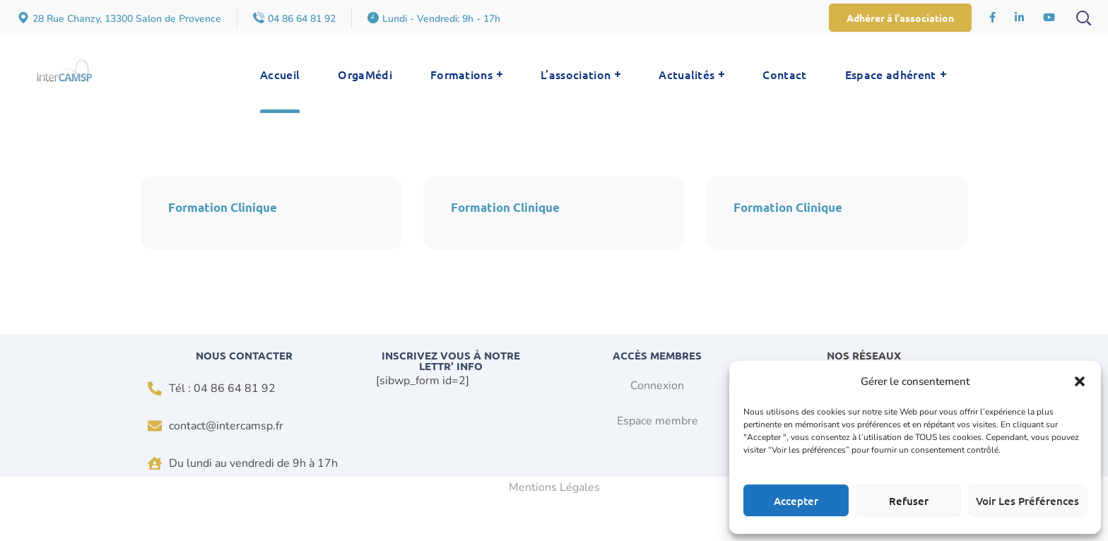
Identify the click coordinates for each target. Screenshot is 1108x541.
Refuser (909, 501)
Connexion (657, 386)
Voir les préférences (1027, 501)
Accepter (796, 501)
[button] (1080, 381)
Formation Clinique (223, 207)
